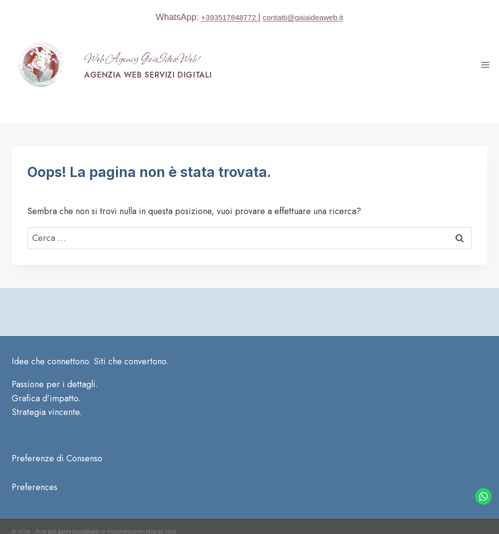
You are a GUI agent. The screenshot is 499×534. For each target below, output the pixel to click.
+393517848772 (223, 17)
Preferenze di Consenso (57, 434)
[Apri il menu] (485, 64)
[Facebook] (452, 527)
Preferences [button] (35, 462)
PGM (151, 508)
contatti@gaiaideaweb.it (307, 17)
